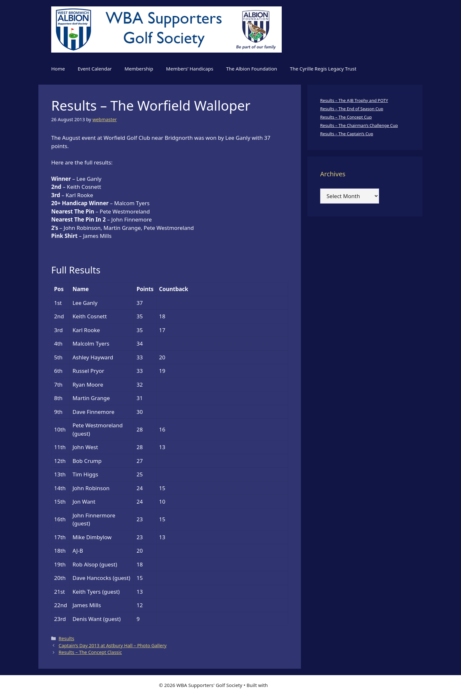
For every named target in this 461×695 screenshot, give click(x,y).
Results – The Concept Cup (346, 117)
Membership (139, 68)
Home (58, 68)
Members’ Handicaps (190, 68)
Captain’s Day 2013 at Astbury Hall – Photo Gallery (112, 645)
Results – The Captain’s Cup (346, 134)
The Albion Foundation (251, 68)
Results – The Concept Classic (90, 652)
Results (66, 638)
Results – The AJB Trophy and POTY (354, 100)
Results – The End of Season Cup (351, 109)
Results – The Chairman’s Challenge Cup (359, 125)
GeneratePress (285, 685)
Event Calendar (95, 68)
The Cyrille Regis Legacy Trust (323, 68)
